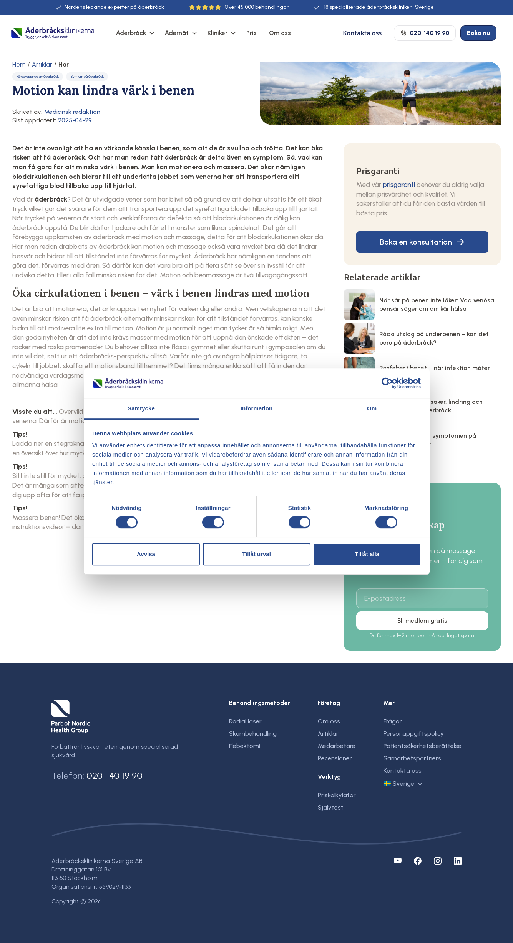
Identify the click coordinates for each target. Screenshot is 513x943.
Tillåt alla (367, 554)
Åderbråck (131, 33)
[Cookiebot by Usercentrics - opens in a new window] (387, 383)
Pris (251, 33)
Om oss (280, 33)
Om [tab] (372, 408)
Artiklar (42, 65)
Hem (19, 65)
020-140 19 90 (114, 775)
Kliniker (217, 33)
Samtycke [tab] (141, 408)
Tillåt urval (256, 554)
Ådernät (177, 33)
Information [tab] (257, 408)
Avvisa (146, 554)
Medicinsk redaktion (72, 111)
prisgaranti (399, 184)
